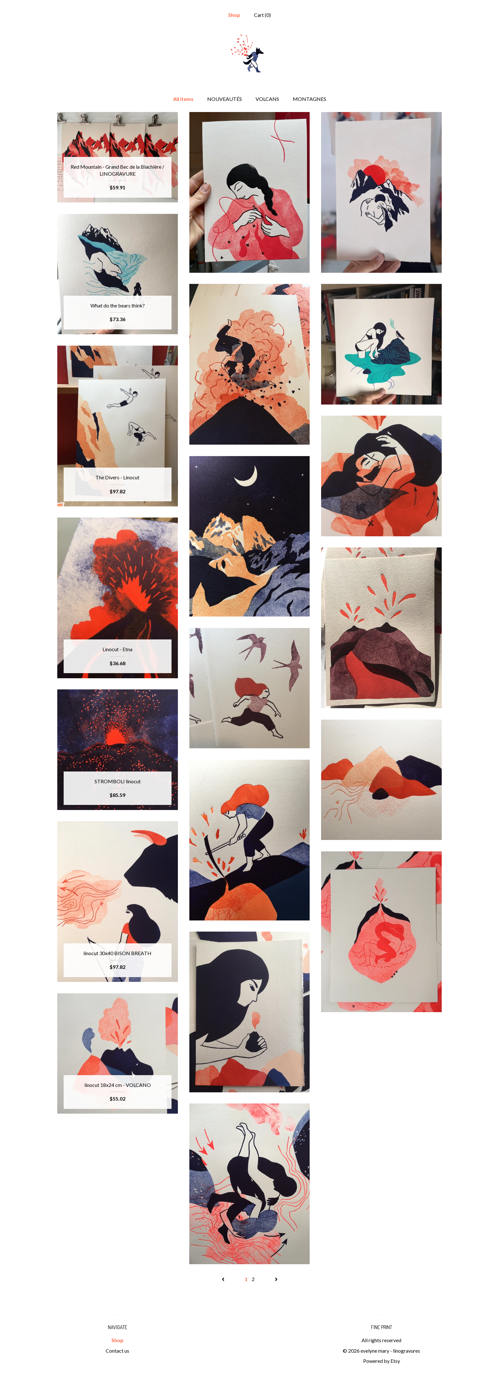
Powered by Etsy (381, 1361)
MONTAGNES (309, 99)
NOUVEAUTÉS (224, 99)
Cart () (262, 15)
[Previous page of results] (223, 1279)
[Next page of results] (276, 1279)
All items (183, 99)
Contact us (117, 1351)
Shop (234, 15)
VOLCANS (267, 99)
